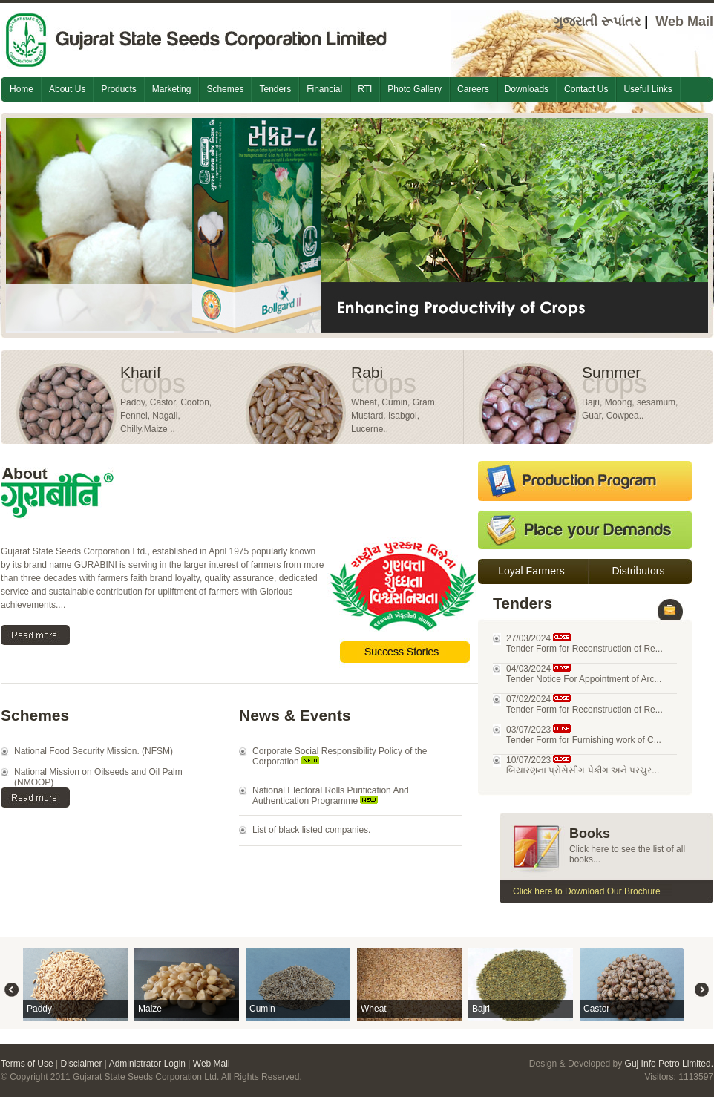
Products (118, 89)
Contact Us (586, 89)
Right (701, 989)
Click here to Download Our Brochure (587, 891)
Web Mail (684, 21)
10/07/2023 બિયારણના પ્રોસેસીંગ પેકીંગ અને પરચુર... (582, 765)
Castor (596, 1008)
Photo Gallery (414, 89)
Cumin (262, 1008)
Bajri (481, 1008)
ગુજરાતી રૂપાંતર (597, 21)
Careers (473, 89)
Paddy (39, 1008)
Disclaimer (81, 1063)
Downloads (526, 89)
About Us (67, 89)
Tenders (275, 89)
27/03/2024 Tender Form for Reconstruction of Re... (584, 643)
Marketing (171, 89)
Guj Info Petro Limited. (669, 1063)
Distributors (638, 571)
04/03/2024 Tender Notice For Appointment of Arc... (583, 674)
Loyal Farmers (531, 571)
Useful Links (647, 89)
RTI (365, 89)
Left (11, 989)
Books (589, 833)
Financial (324, 89)
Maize (150, 1008)
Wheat (374, 1008)
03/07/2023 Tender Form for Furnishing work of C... (583, 734)
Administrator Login (147, 1063)
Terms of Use (27, 1063)
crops (153, 383)
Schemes (224, 89)
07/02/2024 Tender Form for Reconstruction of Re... (584, 704)
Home (21, 89)
